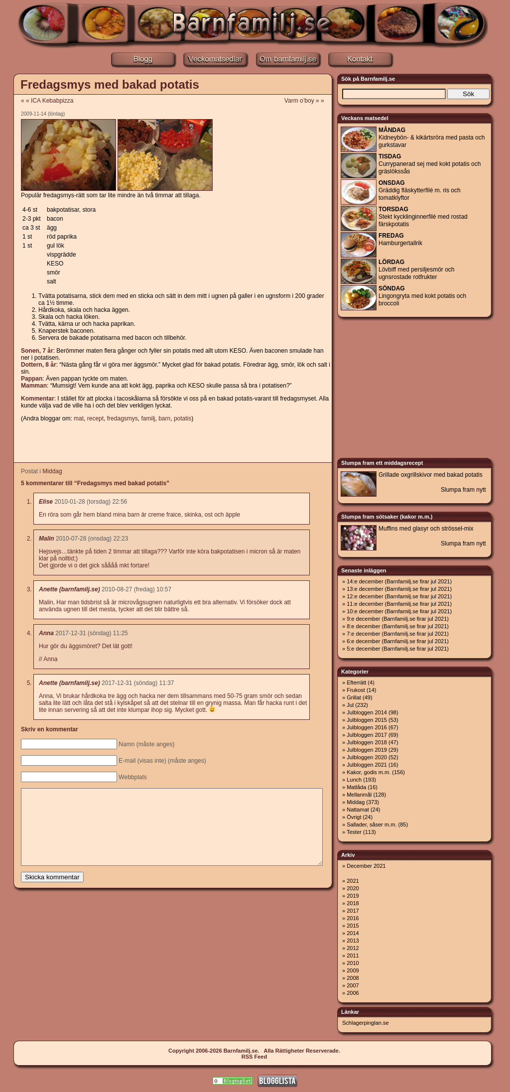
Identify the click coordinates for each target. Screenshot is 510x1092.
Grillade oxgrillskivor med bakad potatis (431, 474)
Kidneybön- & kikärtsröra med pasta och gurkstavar (432, 137)
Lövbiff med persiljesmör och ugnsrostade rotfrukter (417, 269)
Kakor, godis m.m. (368, 772)
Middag (52, 471)
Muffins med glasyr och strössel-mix (426, 528)
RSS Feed (254, 1057)
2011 (353, 955)
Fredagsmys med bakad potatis (109, 84)
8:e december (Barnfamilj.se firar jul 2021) (398, 626)
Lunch (354, 780)
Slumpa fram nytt (463, 489)
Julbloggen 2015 (367, 720)
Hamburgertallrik (400, 239)
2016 (353, 918)
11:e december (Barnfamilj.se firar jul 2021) (399, 604)
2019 (353, 896)
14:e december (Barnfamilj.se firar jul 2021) (399, 581)
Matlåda (356, 787)
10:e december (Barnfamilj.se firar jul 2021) (399, 611)
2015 (353, 926)
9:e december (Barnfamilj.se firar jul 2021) (398, 619)
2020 (353, 888)
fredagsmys (122, 418)
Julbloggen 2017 (367, 735)
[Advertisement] (172, 443)
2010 (353, 963)
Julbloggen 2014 (367, 712)
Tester (354, 832)
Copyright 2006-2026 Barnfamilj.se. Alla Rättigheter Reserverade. (254, 1051)
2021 (353, 881)
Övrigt (354, 817)
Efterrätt (356, 682)
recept (95, 418)
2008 (353, 978)
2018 (353, 903)
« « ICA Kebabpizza (47, 100)
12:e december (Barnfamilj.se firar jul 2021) (399, 596)
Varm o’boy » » (307, 100)
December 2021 (366, 866)
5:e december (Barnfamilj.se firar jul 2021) (398, 649)
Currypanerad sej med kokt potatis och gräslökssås (430, 164)
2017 (353, 911)
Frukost (356, 690)
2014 (353, 933)
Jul (350, 705)
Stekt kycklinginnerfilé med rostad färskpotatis (423, 217)
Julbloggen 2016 (367, 727)
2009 (353, 970)
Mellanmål (359, 795)
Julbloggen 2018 (367, 742)
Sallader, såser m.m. (371, 824)
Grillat (354, 697)
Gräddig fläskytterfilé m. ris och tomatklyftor (420, 190)
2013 (353, 941)
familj (148, 418)
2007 (353, 985)
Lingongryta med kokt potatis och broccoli (422, 296)
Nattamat (358, 810)
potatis (182, 418)
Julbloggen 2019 (367, 750)
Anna (46, 633)
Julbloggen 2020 (367, 757)
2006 (353, 993)
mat (79, 418)
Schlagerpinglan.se (365, 1023)
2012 (353, 948)
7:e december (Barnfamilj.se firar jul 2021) (398, 634)
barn (164, 418)
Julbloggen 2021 (367, 765)
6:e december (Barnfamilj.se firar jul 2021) (398, 641)
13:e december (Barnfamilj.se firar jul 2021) (399, 589)
